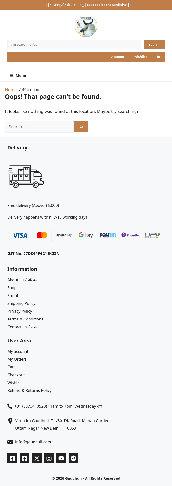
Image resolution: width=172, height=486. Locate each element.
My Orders (17, 359)
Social (12, 295)
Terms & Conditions (25, 319)
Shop (12, 287)
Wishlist (140, 57)
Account (117, 57)
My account (17, 351)
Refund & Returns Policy (29, 390)
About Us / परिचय (22, 280)
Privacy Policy (19, 311)
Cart (11, 367)
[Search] (154, 44)
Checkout (16, 374)
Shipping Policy (21, 303)
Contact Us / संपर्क (23, 327)
